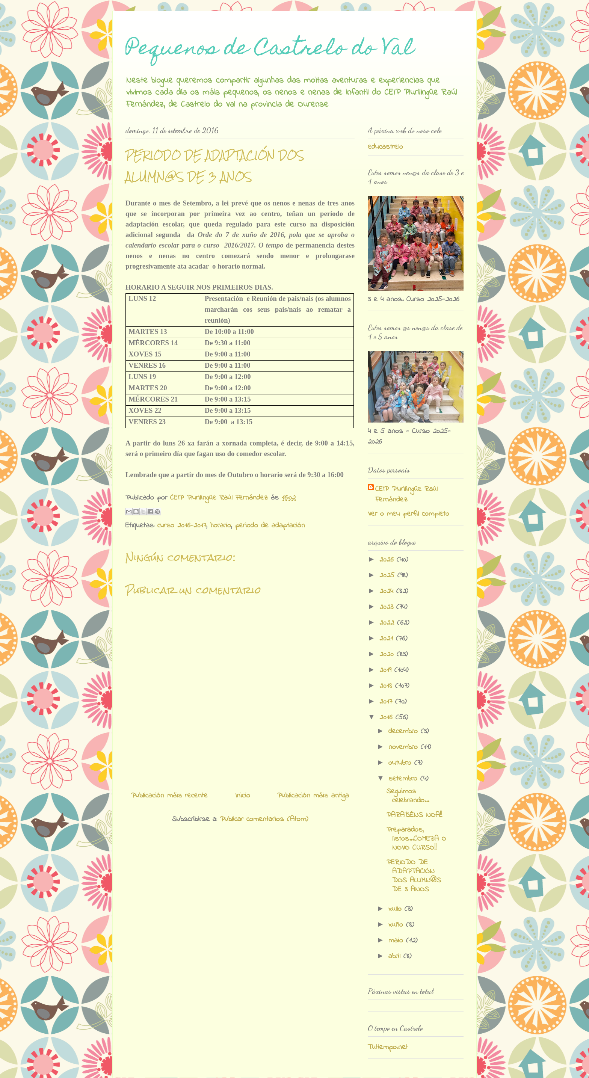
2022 (388, 623)
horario (220, 525)
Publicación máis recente (169, 795)
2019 (386, 670)
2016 (387, 717)
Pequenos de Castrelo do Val (269, 50)
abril (395, 956)
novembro (404, 747)
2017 (387, 701)
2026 (388, 559)
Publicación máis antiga (313, 795)
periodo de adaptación (270, 525)
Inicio (242, 795)
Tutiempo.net (388, 1047)
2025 (388, 575)
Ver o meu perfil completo (408, 514)
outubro (401, 763)
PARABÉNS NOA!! (414, 815)
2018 (387, 686)
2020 (388, 654)
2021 (387, 638)
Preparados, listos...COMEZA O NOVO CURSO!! (416, 838)
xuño (397, 924)
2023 (387, 607)
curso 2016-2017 (181, 525)
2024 (387, 591)
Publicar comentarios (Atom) (264, 819)
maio (397, 940)
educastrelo (385, 147)
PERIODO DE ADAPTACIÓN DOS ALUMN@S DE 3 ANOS (414, 876)
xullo (396, 909)
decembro (404, 731)
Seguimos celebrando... (408, 796)
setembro (404, 778)
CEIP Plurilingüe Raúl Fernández (406, 494)
